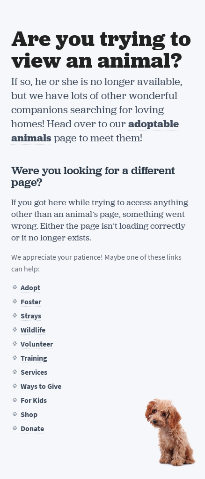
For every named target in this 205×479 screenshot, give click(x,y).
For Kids (34, 400)
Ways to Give (41, 386)
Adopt (30, 288)
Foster (31, 302)
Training (34, 358)
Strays (31, 316)
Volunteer (37, 344)
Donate (32, 428)
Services (34, 372)
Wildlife (33, 330)
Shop (29, 414)
